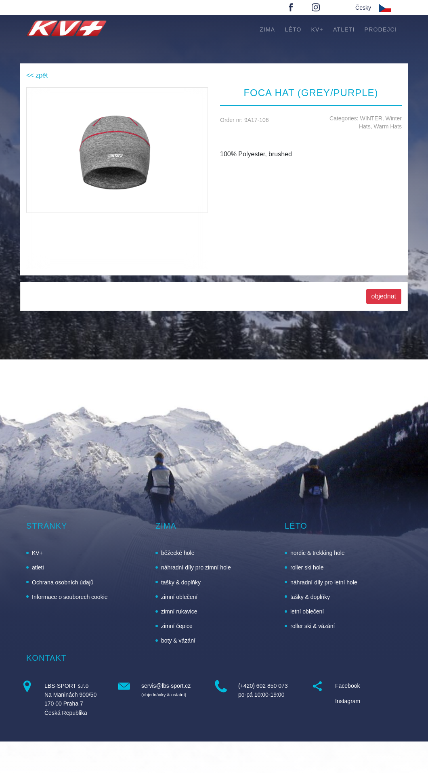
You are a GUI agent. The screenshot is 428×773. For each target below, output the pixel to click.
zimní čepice (177, 626)
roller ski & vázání (312, 626)
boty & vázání (178, 640)
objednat (383, 296)
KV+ (317, 29)
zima (267, 29)
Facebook (347, 686)
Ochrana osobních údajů (63, 582)
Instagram (347, 701)
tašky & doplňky (181, 582)
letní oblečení (307, 611)
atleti (344, 29)
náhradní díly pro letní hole (323, 582)
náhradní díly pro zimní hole (196, 567)
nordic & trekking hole (317, 553)
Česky (363, 7)
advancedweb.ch (382, 757)
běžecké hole (178, 553)
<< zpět (37, 75)
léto (293, 29)
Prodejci (381, 29)
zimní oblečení (179, 597)
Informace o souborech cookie (70, 597)
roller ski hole (306, 567)
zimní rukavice (179, 611)
